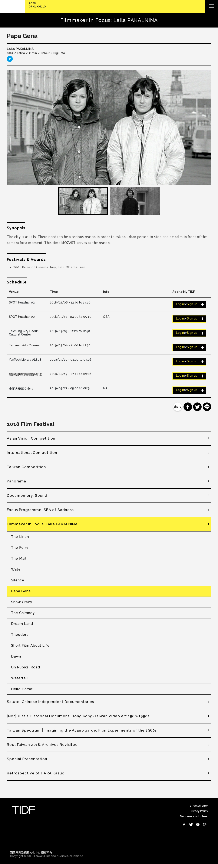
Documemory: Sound (27, 495)
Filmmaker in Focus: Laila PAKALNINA (42, 524)
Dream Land (22, 624)
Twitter (191, 824)
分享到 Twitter (197, 406)
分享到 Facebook (188, 406)
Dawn (16, 656)
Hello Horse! (22, 689)
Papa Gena (21, 591)
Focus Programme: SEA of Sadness (40, 510)
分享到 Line (207, 406)
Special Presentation (27, 759)
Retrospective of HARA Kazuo (36, 773)
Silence (17, 580)
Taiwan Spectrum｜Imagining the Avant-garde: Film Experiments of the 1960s (82, 730)
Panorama (16, 481)
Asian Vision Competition (31, 438)
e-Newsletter (199, 805)
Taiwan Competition (26, 467)
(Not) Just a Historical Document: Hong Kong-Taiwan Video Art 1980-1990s (78, 716)
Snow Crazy (21, 602)
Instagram (204, 824)
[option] (109, 127)
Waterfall (19, 678)
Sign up (192, 304)
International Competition (32, 452)
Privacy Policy (199, 811)
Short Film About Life (30, 645)
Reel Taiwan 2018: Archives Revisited (42, 744)
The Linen (20, 537)
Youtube (197, 824)
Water (16, 569)
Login (180, 304)
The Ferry (19, 548)
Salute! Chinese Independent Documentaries (50, 702)
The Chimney (23, 613)
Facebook (184, 824)
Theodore (20, 635)
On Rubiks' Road (25, 667)
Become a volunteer (194, 816)
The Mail (18, 558)
